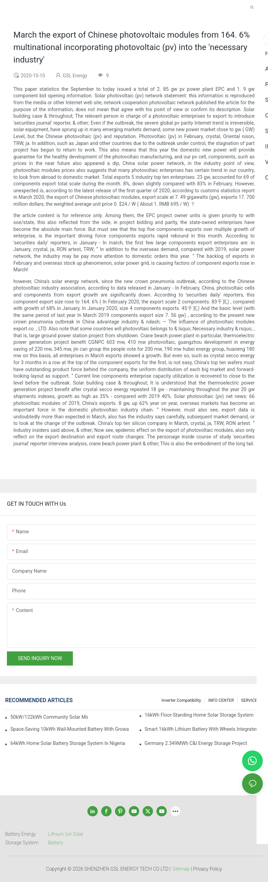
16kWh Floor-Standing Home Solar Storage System (199, 715)
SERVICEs (250, 700)
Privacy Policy (207, 869)
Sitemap (181, 869)
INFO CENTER (221, 700)
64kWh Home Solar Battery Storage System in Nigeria (67, 743)
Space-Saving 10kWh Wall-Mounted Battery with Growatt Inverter (69, 729)
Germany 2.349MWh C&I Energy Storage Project (196, 743)
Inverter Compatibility (181, 700)
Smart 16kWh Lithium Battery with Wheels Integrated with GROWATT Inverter (204, 729)
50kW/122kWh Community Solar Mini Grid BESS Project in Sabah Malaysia (49, 717)
